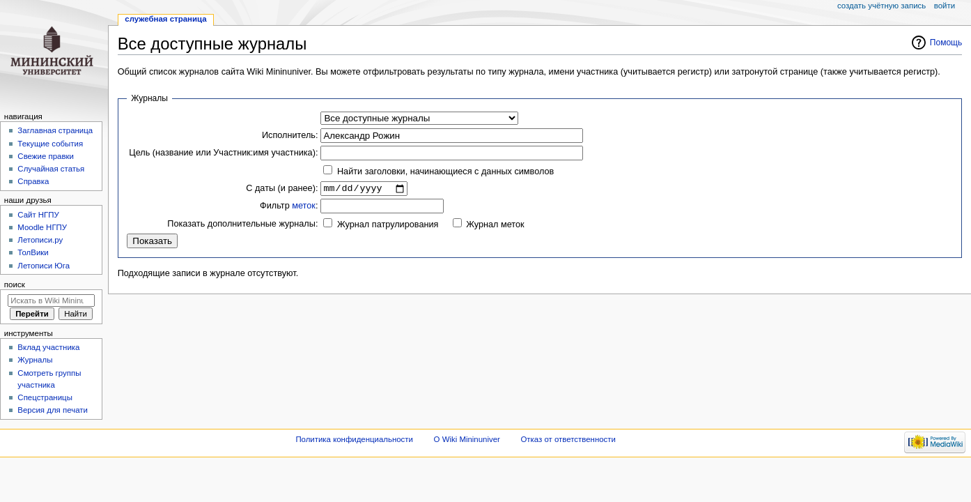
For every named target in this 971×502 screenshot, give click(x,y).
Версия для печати (52, 410)
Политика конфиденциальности (354, 439)
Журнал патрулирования (387, 226)
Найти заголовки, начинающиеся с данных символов (445, 171)
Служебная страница (165, 19)
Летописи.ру (40, 240)
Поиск (14, 284)
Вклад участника (48, 347)
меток (304, 208)
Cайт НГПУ (38, 215)
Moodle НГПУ (42, 227)
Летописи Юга (43, 265)
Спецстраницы (44, 397)
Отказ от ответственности (567, 439)
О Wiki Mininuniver (467, 439)
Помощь (946, 42)
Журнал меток (495, 226)
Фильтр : (289, 208)
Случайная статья (50, 169)
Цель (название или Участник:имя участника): (223, 153)
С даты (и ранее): (282, 189)
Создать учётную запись (881, 5)
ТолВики (32, 252)
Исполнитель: (290, 135)
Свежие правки (45, 156)
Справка (33, 181)
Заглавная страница (55, 130)
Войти (944, 5)
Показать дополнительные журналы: (242, 225)
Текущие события (50, 143)
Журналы (34, 360)
